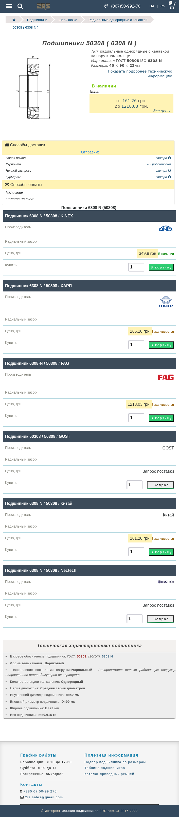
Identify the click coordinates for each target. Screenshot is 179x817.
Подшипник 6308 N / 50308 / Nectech (40, 570)
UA (152, 6)
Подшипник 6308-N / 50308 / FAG (37, 363)
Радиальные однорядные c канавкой (117, 19)
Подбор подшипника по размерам (115, 762)
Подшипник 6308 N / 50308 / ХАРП (38, 285)
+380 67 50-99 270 (39, 791)
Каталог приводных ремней (109, 774)
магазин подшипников (80, 811)
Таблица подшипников (104, 768)
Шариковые (68, 19)
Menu (9, 4)
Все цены (161, 111)
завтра (163, 158)
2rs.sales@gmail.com (43, 797)
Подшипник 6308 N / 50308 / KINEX (39, 216)
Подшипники (37, 19)
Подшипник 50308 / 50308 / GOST (37, 436)
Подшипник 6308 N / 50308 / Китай (38, 503)
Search (20, 6)
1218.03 (129, 106)
